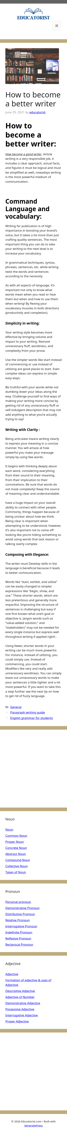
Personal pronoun (18, 902)
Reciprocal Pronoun (19, 944)
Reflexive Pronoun (18, 938)
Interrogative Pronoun (21, 926)
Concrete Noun (16, 848)
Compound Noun (17, 860)
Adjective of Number (20, 997)
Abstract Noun (15, 854)
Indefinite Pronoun (18, 932)
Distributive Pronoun (20, 914)
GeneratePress (33, 1125)
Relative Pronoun (17, 920)
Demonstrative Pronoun (22, 908)
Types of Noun (15, 872)
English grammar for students (31, 718)
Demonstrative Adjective (22, 1003)
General (15, 707)
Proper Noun (14, 842)
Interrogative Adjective (21, 1015)
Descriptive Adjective (20, 991)
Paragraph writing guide (27, 712)
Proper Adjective (17, 1021)
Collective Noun (16, 866)
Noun (9, 829)
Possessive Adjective (19, 1009)
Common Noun (16, 836)
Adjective (11, 974)
